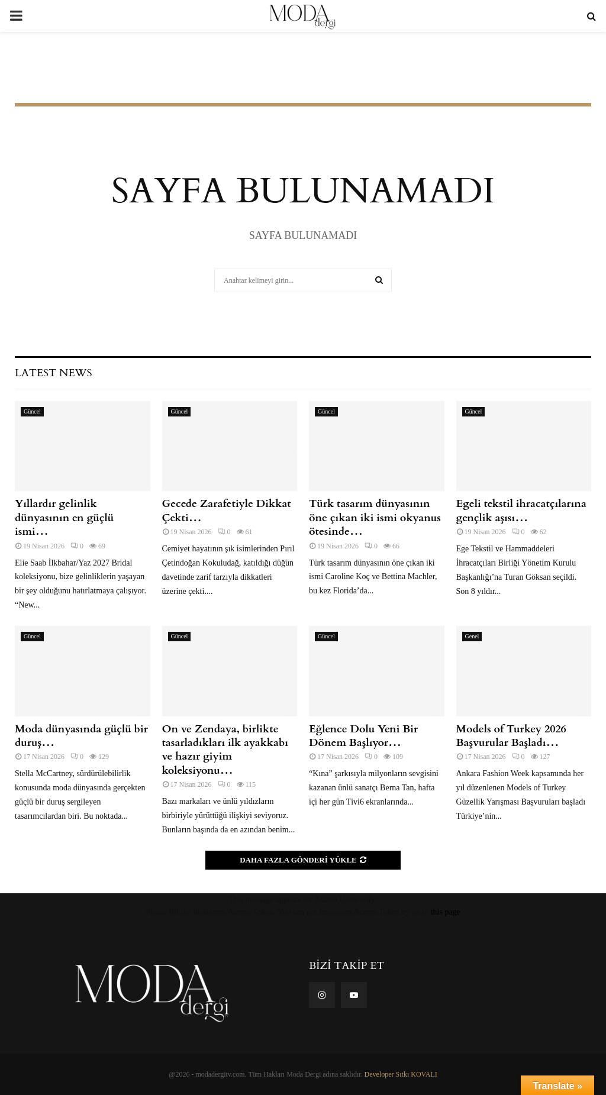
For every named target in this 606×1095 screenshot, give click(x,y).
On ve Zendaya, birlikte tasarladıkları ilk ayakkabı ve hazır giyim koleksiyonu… (225, 750)
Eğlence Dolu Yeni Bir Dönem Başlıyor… (363, 736)
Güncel (32, 411)
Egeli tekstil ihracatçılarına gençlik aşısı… (521, 510)
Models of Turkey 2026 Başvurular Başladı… (511, 736)
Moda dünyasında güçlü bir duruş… (81, 736)
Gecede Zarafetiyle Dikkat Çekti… (226, 510)
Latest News (53, 373)
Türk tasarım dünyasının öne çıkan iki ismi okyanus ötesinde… (375, 517)
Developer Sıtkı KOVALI (401, 1074)
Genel (472, 636)
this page (445, 911)
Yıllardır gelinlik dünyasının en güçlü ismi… (64, 517)
